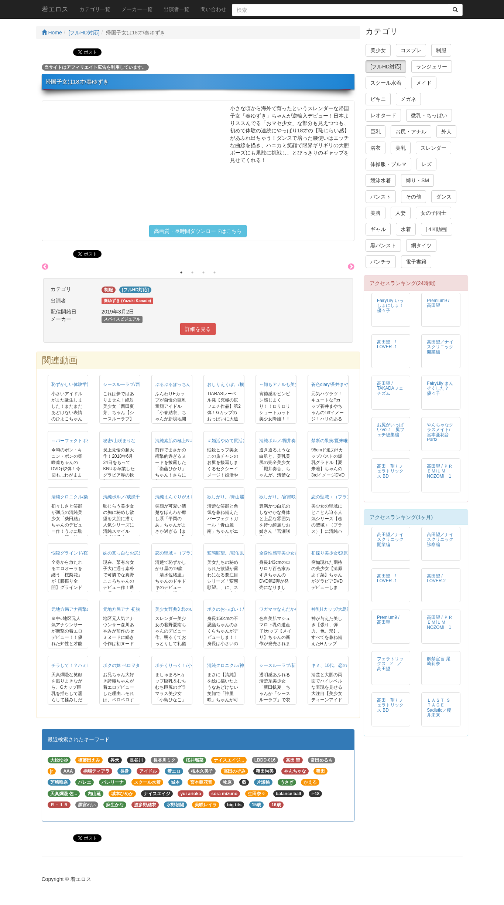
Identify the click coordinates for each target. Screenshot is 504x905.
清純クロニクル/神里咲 (230, 665)
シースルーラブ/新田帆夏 (284, 665)
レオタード (383, 115)
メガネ (408, 99)
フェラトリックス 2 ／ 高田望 (391, 663)
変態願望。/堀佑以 (225, 553)
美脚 (375, 213)
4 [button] (214, 272)
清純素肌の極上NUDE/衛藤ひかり (188, 440)
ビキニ (378, 99)
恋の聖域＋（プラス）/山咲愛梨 (342, 496)
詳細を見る (198, 329)
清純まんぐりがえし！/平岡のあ (186, 496)
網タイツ (421, 245)
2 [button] (192, 272)
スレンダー (433, 148)
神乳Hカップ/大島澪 (331, 609)
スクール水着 (385, 83)
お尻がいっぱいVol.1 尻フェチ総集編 (390, 429)
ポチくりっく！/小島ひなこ (182, 665)
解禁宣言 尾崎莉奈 (438, 661)
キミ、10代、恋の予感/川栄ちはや (345, 665)
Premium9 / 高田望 (438, 303)
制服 (441, 50)
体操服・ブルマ (388, 164)
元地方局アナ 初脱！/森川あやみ (135, 609)
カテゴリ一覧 (94, 9)
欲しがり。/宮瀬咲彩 (279, 496)
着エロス (55, 9)
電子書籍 (416, 262)
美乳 (400, 148)
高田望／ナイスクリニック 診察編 (442, 539)
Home (52, 32)
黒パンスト (383, 245)
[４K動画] (437, 229)
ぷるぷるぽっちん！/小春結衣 (184, 384)
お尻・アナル (410, 132)
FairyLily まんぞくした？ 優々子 (440, 388)
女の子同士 (433, 213)
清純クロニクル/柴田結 (74, 496)
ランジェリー (431, 67)
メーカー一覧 (136, 9)
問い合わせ (213, 9)
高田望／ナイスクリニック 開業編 (442, 346)
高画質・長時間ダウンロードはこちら (198, 231)
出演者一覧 (176, 9)
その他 (413, 197)
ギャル (378, 229)
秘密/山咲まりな (119, 440)
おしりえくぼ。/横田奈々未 (234, 384)
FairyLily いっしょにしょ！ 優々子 (392, 305)
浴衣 (375, 148)
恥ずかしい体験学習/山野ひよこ (82, 384)
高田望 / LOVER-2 (436, 578)
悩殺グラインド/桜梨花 (74, 553)
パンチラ (380, 262)
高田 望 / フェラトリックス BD (390, 471)
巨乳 (375, 132)
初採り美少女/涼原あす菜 (336, 553)
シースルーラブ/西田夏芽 (128, 384)
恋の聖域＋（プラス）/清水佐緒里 (189, 553)
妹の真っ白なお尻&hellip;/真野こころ (139, 553)
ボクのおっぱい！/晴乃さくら (236, 609)
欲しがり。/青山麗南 (227, 496)
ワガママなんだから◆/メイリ (288, 609)
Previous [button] (45, 267)
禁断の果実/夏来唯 (329, 440)
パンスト (380, 197)
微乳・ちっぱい (429, 115)
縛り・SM (417, 180)
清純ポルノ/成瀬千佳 (123, 496)
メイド (424, 83)
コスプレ (411, 50)
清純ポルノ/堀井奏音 (279, 440)
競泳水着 (380, 180)
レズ (426, 164)
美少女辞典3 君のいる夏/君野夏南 (188, 609)
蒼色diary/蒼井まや (330, 384)
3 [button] (203, 272)
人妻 (400, 213)
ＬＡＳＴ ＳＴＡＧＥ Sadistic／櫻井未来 (439, 707)
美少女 (378, 50)
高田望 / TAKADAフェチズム (390, 388)
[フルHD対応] (84, 32)
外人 (446, 132)
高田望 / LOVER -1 (388, 344)
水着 (406, 229)
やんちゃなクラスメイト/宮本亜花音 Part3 (440, 432)
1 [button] (181, 272)
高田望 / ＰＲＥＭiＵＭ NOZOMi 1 (440, 471)
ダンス (444, 197)
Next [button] (351, 267)
